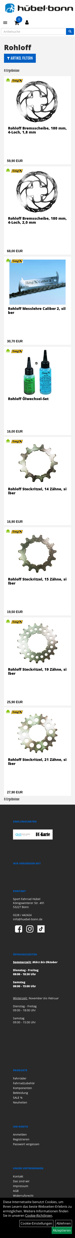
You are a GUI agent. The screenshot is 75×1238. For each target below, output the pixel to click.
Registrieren (21, 1139)
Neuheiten (20, 1102)
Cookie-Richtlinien (38, 1215)
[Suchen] (70, 31)
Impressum (20, 1186)
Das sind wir (21, 1181)
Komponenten (22, 1088)
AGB (16, 1191)
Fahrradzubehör (24, 1083)
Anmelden (20, 1134)
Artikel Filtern (20, 58)
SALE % (18, 1097)
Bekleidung (20, 1093)
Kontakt (18, 1176)
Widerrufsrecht (23, 1196)
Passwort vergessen (26, 1144)
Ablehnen (63, 1223)
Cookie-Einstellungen (36, 1223)
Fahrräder (19, 1078)
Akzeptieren (62, 1230)
